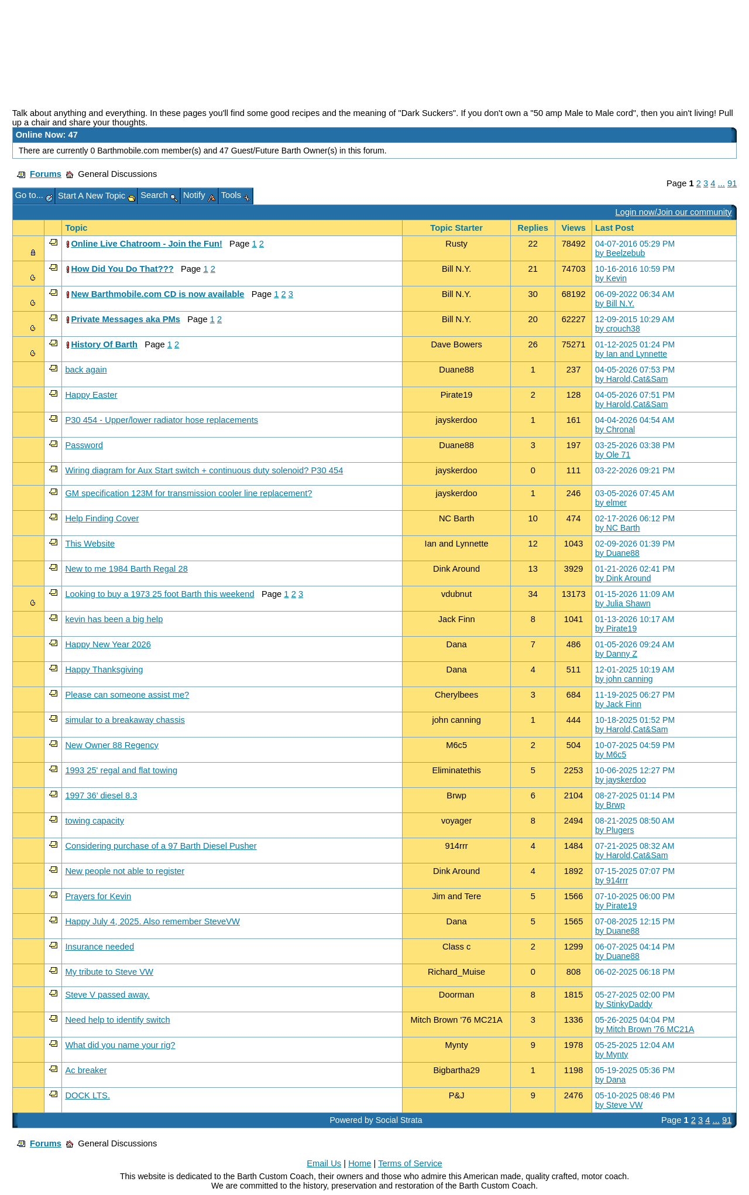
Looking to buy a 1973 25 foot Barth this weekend (159, 594)
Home (359, 1163)
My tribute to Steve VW (109, 972)
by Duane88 (617, 553)
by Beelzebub (620, 253)
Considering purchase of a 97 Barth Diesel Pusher (160, 846)
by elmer (611, 502)
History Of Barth (104, 344)
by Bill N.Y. (614, 303)
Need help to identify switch (117, 1020)
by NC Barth (617, 527)
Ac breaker (85, 1070)
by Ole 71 (612, 454)
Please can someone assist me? (127, 694)
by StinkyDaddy (623, 1004)
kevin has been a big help (114, 619)
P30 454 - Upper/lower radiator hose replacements (161, 420)
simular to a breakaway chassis (125, 720)
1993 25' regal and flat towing (121, 770)
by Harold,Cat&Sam (631, 379)
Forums (45, 174)
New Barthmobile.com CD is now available (157, 294)
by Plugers (614, 830)
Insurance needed (99, 946)
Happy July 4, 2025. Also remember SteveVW (152, 921)
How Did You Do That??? (122, 269)
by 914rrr (611, 880)
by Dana (610, 1079)
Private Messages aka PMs (125, 319)
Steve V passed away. (107, 994)
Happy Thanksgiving (104, 669)
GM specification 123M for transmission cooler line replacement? (188, 493)
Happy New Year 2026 (107, 644)
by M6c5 (610, 754)
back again (85, 369)
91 (732, 183)
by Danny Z (616, 653)
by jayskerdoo (620, 779)
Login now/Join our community (674, 212)
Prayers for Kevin (98, 896)
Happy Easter (91, 395)
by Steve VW (619, 1104)
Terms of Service (410, 1163)
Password (84, 445)
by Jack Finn (618, 704)
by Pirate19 (616, 628)
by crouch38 (617, 328)
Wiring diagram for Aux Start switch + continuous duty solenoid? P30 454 (204, 470)
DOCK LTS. (87, 1095)
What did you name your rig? (120, 1045)
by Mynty (611, 1054)
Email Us (324, 1163)
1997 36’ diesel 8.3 (101, 795)
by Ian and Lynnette (631, 353)
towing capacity (94, 820)
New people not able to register (124, 871)
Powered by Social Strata (375, 1120)
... (721, 183)
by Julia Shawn (623, 603)
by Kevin (611, 278)
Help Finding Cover (102, 518)
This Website (90, 543)
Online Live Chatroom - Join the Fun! (146, 243)
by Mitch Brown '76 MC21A (644, 1029)
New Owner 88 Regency (112, 745)
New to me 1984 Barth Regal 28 (126, 568)
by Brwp (610, 805)
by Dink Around (623, 578)
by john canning (624, 679)
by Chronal (615, 429)
